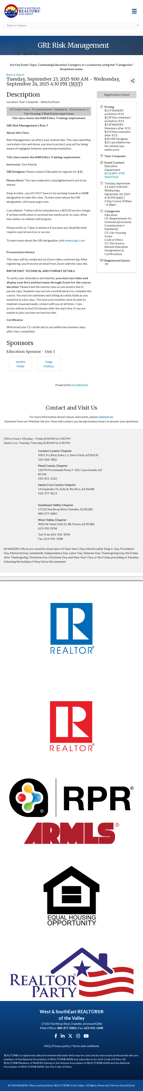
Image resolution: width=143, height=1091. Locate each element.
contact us (105, 417)
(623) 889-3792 (114, 173)
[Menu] (134, 11)
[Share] (132, 81)
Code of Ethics (63, 1066)
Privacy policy (61, 1046)
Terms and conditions (85, 1046)
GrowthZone (80, 385)
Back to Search (15, 74)
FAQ (47, 1046)
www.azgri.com (75, 240)
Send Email (111, 176)
